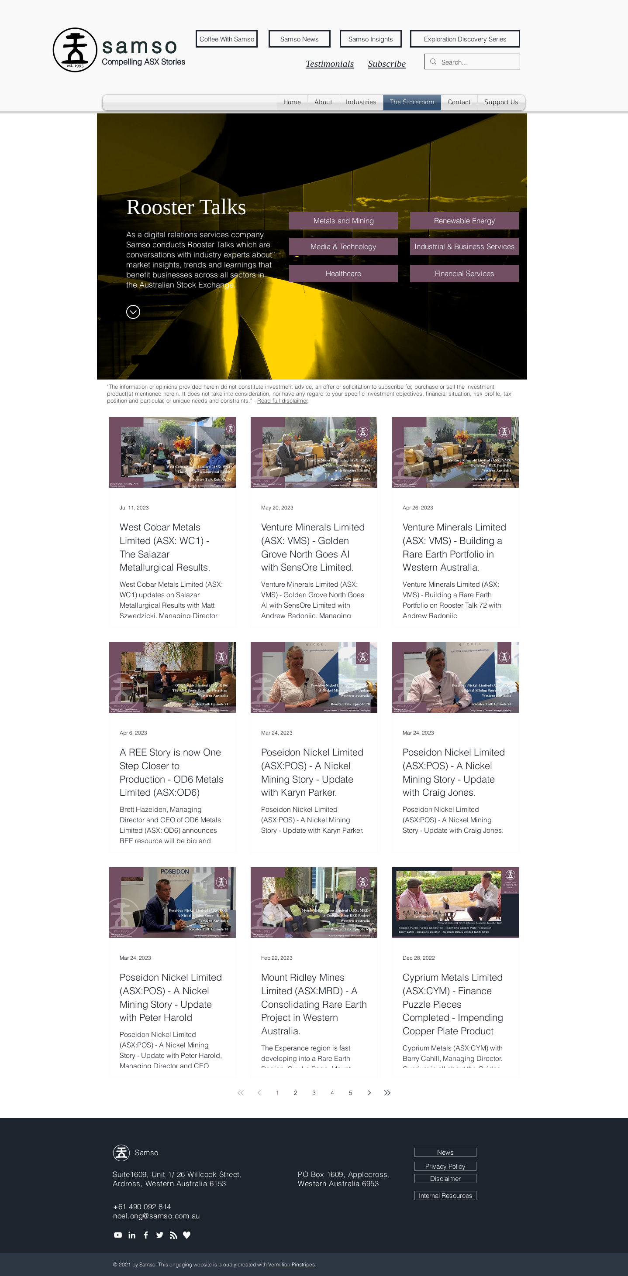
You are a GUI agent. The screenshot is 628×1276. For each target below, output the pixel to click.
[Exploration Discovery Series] (465, 39)
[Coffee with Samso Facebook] (146, 1235)
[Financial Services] (464, 273)
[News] (445, 1152)
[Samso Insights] (371, 39)
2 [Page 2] (295, 1093)
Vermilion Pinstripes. (292, 1264)
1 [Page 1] (277, 1093)
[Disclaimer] (445, 1178)
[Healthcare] (343, 273)
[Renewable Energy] (464, 220)
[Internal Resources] (445, 1195)
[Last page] (387, 1093)
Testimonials (330, 63)
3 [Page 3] (314, 1093)
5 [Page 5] (350, 1093)
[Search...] (471, 62)
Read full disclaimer (282, 400)
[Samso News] (300, 39)
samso (140, 45)
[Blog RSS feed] (173, 1236)
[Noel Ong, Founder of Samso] (132, 1235)
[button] (361, 102)
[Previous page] (259, 1093)
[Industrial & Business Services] (464, 246)
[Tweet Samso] (160, 1235)
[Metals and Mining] (343, 220)
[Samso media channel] (118, 1235)
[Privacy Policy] (445, 1166)
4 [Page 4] (332, 1093)
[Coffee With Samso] (227, 39)
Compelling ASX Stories (143, 62)
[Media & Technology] (343, 246)
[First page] (240, 1093)
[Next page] (369, 1093)
